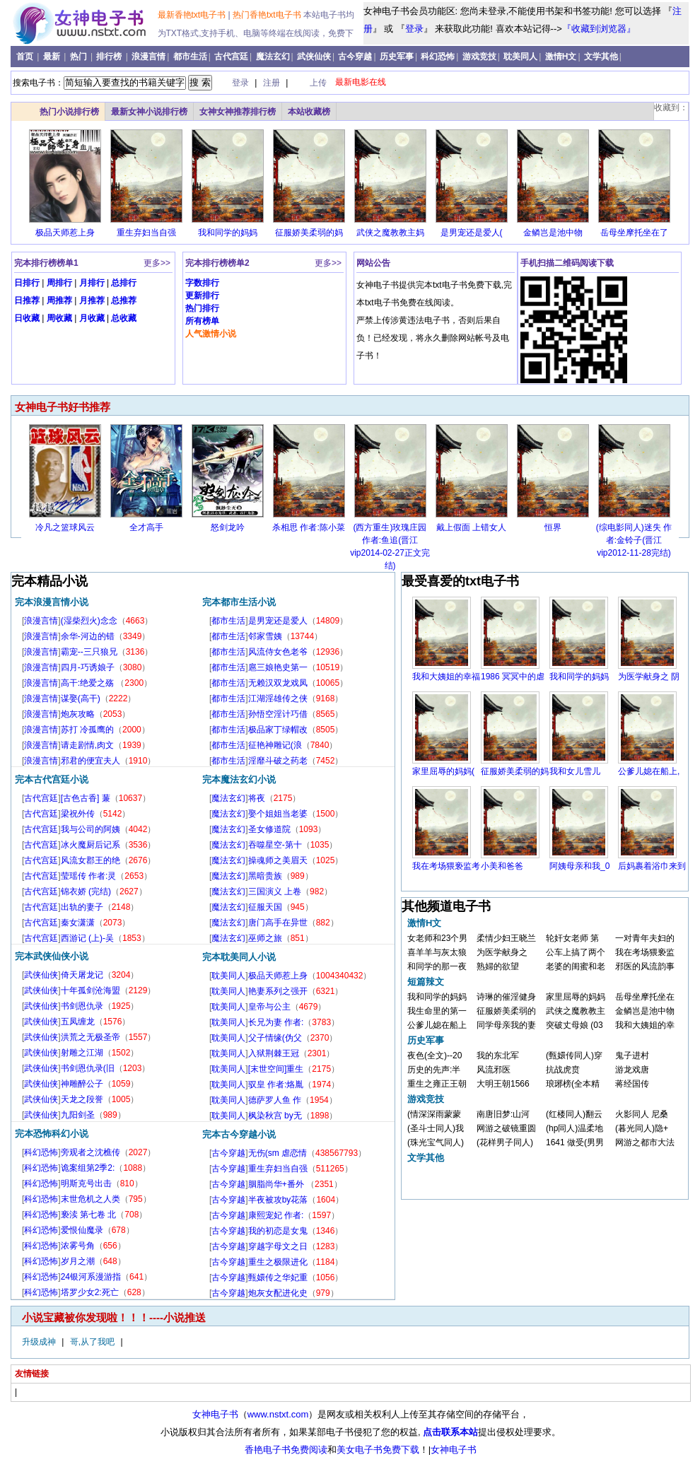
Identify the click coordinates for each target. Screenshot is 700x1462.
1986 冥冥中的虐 (512, 677)
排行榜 (110, 57)
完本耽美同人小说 (239, 957)
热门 (79, 57)
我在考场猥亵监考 (446, 866)
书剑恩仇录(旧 (88, 1068)
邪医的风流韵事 (645, 966)
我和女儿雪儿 (574, 771)
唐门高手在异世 (278, 923)
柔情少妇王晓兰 (506, 938)
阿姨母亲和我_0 (579, 866)
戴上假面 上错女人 (471, 527)
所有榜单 (202, 321)
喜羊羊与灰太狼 (437, 952)
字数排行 (202, 283)
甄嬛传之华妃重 (278, 1277)
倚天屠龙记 (82, 975)
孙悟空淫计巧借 (278, 714)
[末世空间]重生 (276, 1069)
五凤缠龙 (78, 1022)
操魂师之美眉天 (278, 860)
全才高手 (146, 527)
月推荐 (92, 300)
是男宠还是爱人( (472, 233)
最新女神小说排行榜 (149, 112)
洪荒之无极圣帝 (90, 1037)
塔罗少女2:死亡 (90, 1292)
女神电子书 (215, 1414)
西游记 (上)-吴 (87, 938)
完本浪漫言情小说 (51, 602)
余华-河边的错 (88, 636)
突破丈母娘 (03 (574, 1025)
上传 (318, 83)
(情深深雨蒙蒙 (434, 1114)
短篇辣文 (425, 981)
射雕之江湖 (82, 1053)
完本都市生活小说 (239, 602)
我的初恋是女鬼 (278, 1231)
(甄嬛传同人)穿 (574, 1055)
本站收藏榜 (309, 112)
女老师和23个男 (437, 938)
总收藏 (123, 318)
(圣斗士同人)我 (435, 1128)
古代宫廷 (231, 57)
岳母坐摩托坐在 (645, 997)
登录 (414, 28)
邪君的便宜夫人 (90, 761)
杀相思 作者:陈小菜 (308, 527)
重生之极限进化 (278, 1262)
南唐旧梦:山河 (503, 1114)
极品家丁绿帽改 (278, 730)
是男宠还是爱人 (278, 621)
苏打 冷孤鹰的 (87, 730)
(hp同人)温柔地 (574, 1128)
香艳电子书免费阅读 (286, 1449)
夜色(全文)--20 (434, 1055)
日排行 (27, 283)
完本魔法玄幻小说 (239, 779)
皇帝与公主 (269, 1007)
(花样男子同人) (505, 1142)
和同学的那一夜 (437, 966)
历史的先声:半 (433, 1070)
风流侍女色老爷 (278, 652)
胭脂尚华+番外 (277, 1184)
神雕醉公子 (82, 1084)
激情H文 (561, 57)
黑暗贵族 (265, 876)
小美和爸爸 (502, 866)
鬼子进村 (632, 1055)
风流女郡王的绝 (90, 860)
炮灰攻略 (78, 714)
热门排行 (202, 308)
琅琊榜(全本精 (573, 1084)
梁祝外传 (78, 814)
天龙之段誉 (82, 1099)
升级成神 (40, 1342)
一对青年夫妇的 (645, 938)
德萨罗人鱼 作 (274, 1100)
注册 (272, 83)
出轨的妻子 (82, 907)
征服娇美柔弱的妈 (309, 233)
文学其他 (601, 57)
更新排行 (202, 295)
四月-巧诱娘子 (88, 667)
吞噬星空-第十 (275, 845)
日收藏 (27, 318)
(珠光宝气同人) (435, 1142)
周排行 (59, 283)
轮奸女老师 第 (572, 938)
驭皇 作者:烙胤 (276, 1084)
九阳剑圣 (78, 1115)
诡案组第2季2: (88, 1168)
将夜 (256, 798)
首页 (25, 57)
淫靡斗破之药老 (278, 761)
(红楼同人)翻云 (574, 1114)
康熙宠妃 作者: (276, 1215)
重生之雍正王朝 (437, 1084)
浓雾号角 (78, 1246)
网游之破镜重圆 (506, 1128)
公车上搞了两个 (575, 952)
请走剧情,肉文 (87, 745)
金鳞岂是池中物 (553, 233)
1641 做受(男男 (575, 1142)
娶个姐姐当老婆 (278, 814)
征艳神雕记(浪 (275, 745)
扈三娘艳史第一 (278, 667)
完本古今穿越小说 (239, 1134)
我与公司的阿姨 (90, 829)
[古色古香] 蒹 (85, 798)
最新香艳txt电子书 (193, 15)
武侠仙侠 (314, 57)
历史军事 (397, 57)
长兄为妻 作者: (276, 1022)
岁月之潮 (78, 1261)
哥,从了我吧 (93, 1342)
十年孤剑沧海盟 (90, 990)
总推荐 (123, 300)
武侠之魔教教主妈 (390, 233)
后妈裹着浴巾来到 (652, 866)
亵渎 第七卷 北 (89, 1215)
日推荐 (27, 300)
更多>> (157, 263)
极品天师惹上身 (65, 233)
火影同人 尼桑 (641, 1114)
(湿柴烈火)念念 (89, 621)
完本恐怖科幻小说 (51, 1133)
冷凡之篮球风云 (65, 527)
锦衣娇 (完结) (86, 891)
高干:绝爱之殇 (89, 683)
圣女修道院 (269, 829)
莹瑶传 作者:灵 (89, 876)
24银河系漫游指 (91, 1277)
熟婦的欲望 (498, 966)
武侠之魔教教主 (575, 1011)
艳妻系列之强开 (278, 991)
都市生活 (190, 57)
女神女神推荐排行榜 (237, 112)
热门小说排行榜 (69, 112)
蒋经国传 (632, 1084)
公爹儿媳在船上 (437, 1025)
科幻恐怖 (438, 57)
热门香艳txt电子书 (268, 15)
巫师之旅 (265, 938)
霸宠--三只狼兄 (89, 652)
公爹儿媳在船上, (648, 771)
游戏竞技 (479, 57)
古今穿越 (355, 57)
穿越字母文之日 (278, 1246)
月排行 (92, 283)
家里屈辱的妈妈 (575, 997)
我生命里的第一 (437, 1011)
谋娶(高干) (80, 698)
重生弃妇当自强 (146, 233)
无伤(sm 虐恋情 (277, 1153)
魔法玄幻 (273, 57)
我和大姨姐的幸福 (446, 677)
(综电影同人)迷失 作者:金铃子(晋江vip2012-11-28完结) (634, 540)
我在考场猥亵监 (645, 952)
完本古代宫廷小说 (51, 779)
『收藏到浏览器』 (599, 28)
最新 (52, 57)
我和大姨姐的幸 (645, 1025)
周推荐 (59, 300)
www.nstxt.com (278, 1414)
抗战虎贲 (563, 1070)
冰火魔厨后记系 (90, 845)
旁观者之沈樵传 (90, 1152)
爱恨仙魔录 (82, 1230)
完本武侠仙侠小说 (51, 956)
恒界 (552, 527)
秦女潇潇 (78, 923)
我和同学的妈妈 (227, 233)
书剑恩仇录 (82, 1006)
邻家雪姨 (265, 636)
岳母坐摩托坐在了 (634, 233)
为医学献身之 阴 (648, 677)
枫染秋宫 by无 (275, 1116)
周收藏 (59, 318)
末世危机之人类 (90, 1199)
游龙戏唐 (632, 1070)
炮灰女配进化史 (278, 1293)
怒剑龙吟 (228, 527)
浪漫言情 (148, 57)
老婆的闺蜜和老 (575, 966)
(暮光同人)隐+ (641, 1128)
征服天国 (265, 907)
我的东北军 (498, 1055)
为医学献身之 (502, 952)
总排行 (123, 283)
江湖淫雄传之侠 (278, 698)
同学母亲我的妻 (506, 1025)
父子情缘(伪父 (275, 1038)
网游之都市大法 (645, 1142)
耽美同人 (520, 57)
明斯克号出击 (86, 1183)
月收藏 (92, 318)
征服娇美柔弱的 (506, 1011)
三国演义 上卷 (274, 891)
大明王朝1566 (503, 1084)
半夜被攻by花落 (278, 1200)
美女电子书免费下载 (378, 1449)
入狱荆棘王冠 (273, 1053)
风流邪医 (494, 1070)
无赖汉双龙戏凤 (278, 683)
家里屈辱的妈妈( (443, 771)
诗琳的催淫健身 (506, 997)
